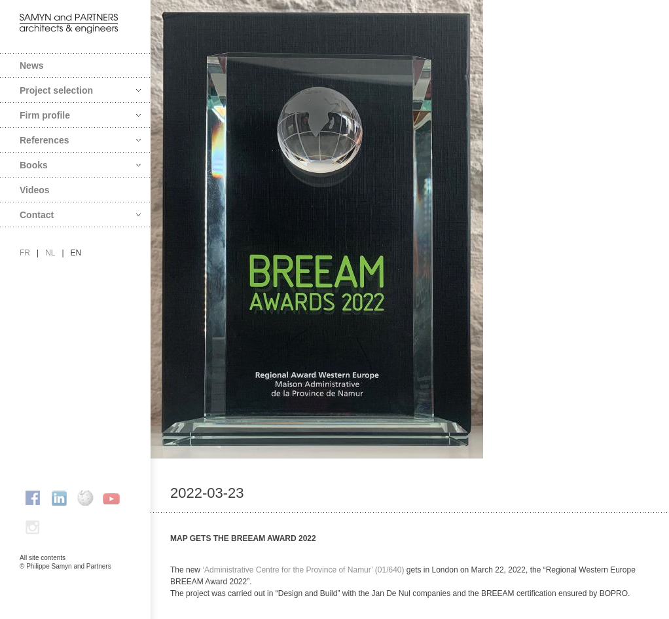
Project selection (80, 90)
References (80, 140)
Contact (80, 214)
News (32, 65)
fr (25, 252)
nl (50, 252)
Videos (35, 190)
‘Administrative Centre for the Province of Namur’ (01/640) (303, 569)
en (76, 252)
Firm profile (80, 115)
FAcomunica (76, 579)
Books (80, 165)
